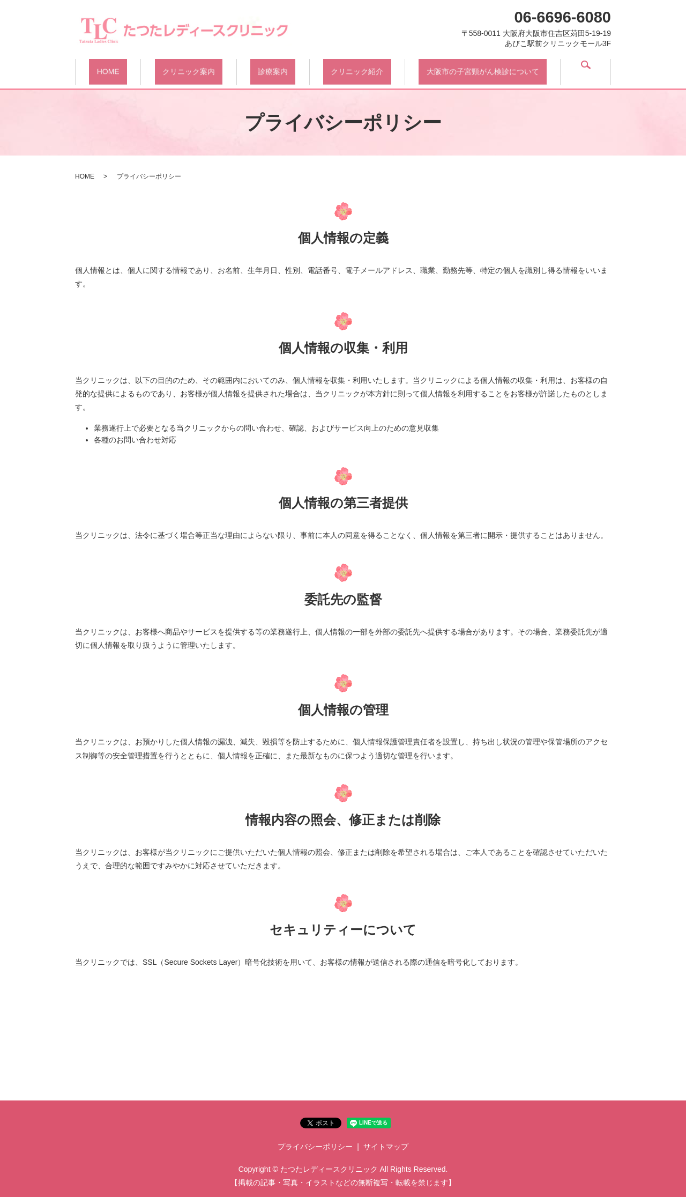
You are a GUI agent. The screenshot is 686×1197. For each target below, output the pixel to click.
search (588, 69)
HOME (109, 68)
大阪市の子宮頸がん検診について (488, 68)
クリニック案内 (190, 68)
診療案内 (276, 68)
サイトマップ (385, 1146)
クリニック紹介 (361, 68)
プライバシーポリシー (315, 1146)
